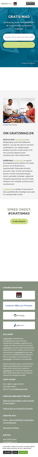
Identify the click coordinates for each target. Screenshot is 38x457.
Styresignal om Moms (11, 428)
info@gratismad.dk (20, 389)
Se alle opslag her (19, 221)
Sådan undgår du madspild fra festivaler (18, 409)
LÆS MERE (7, 452)
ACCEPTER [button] (23, 452)
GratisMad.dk (20, 140)
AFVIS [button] (15, 452)
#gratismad (19, 213)
